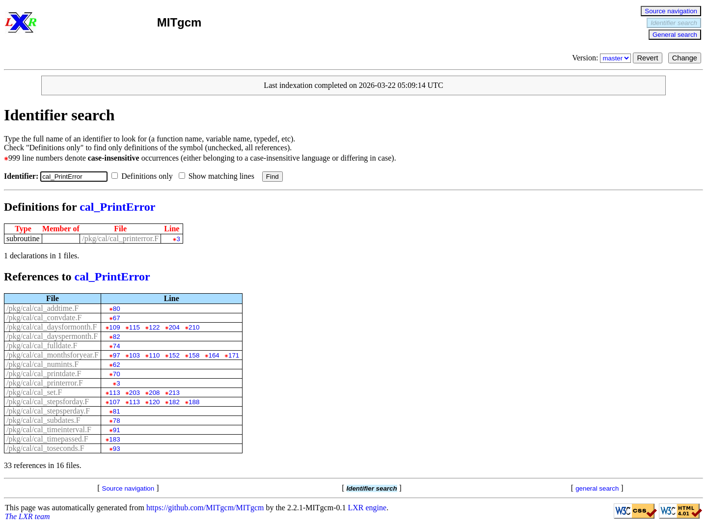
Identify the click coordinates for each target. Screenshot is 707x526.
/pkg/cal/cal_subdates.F (43, 420)
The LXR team (27, 516)
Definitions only (143, 176)
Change (684, 58)
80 (116, 308)
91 (116, 430)
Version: (602, 58)
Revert (647, 58)
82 (116, 336)
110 (154, 355)
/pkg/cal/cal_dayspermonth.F (52, 336)
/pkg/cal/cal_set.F (34, 392)
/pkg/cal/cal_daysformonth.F (51, 327)
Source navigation (671, 11)
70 (116, 374)
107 (114, 402)
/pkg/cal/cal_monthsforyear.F (52, 355)
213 (174, 392)
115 (134, 327)
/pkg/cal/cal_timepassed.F (47, 439)
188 (194, 402)
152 (174, 355)
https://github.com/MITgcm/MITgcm (205, 507)
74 (116, 346)
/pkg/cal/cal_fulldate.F (41, 345)
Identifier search (674, 23)
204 (174, 327)
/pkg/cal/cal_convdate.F (44, 317)
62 (116, 364)
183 (114, 439)
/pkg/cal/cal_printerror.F (120, 238)
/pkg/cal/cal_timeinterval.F (48, 429)
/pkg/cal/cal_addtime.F (42, 308)
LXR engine (367, 507)
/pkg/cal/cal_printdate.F (43, 373)
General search (675, 34)
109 (114, 327)
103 (134, 355)
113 (114, 392)
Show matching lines (218, 176)
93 (116, 448)
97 (116, 355)
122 (154, 327)
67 (116, 318)
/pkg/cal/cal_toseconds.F (45, 448)
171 (233, 355)
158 (194, 355)
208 (154, 392)
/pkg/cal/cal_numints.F (42, 364)
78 (116, 420)
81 (116, 411)
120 (154, 402)
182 (174, 402)
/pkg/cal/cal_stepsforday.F (47, 401)
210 (194, 327)
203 (134, 392)
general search (597, 488)
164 (214, 355)
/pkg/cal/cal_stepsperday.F (48, 411)
